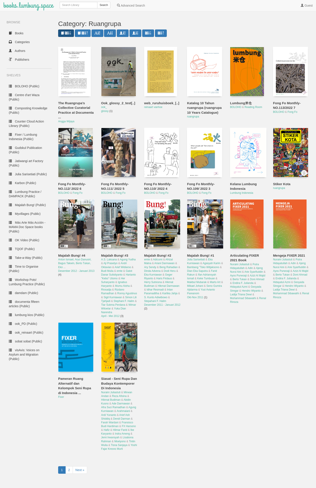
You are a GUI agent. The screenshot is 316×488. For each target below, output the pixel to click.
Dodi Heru (170, 270)
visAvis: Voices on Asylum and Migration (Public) (24, 354)
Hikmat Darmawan (169, 285)
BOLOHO (235, 107)
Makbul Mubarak (196, 282)
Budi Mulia (107, 270)
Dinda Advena (152, 270)
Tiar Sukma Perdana (113, 304)
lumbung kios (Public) (26, 315)
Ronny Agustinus (127, 293)
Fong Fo (292, 111)
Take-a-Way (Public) (25, 258)
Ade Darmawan (121, 403)
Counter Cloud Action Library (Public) (26, 124)
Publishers (19, 59)
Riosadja (106, 289)
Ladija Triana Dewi (241, 294)
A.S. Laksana (109, 259)
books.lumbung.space (28, 5)
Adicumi (157, 259)
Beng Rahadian (169, 267)
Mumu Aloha (122, 285)
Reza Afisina (119, 396)
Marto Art (215, 282)
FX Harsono (129, 426)
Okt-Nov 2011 (195, 297)
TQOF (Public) (22, 249)
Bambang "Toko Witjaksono (203, 267)
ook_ (104, 107)
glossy (105, 111)
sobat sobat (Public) (25, 341)
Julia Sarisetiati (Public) (28, 174)
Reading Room (253, 107)
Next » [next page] (79, 470)
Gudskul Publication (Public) (25, 150)
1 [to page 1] (62, 470)
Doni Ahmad (257, 279)
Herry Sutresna (153, 282)
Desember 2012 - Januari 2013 (76, 270)
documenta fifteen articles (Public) (24, 304)
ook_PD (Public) (23, 323)
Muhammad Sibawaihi (243, 298)
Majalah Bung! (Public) (27, 205)
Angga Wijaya (66, 121)
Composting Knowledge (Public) (28, 110)
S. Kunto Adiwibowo (155, 297)
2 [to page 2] (69, 470)
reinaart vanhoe (153, 107)
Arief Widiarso (123, 267)
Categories (19, 42)
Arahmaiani (123, 411)
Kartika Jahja (169, 293)
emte (120, 270)
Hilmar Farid (120, 429)
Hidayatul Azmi (238, 286)
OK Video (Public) (24, 240)
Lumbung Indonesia (241, 192)
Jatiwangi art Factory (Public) (26, 163)
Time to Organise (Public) (23, 269)
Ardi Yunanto (108, 415)
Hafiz (107, 429)
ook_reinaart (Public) (26, 332)
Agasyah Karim (211, 263)
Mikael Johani (195, 285)
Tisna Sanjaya (119, 445)
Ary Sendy (150, 267)
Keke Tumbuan (206, 278)
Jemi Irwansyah (110, 437)
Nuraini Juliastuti (239, 264)
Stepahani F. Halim (155, 301)
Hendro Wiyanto (251, 290)
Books (16, 33)
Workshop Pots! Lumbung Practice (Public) (27, 282)
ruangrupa (193, 116)
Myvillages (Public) (25, 214)
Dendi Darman (121, 418)
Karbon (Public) (22, 183)
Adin (250, 268)
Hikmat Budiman (110, 399)
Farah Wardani (109, 422)
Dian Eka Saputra (197, 270)
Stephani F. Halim (124, 301)
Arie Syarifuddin (253, 271)
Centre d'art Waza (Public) (24, 97)
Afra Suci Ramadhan (113, 407)
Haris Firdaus (164, 278)
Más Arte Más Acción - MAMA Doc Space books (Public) (27, 227)
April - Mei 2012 (110, 316)
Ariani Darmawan (164, 263)
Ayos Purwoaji (238, 275)
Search (104, 5)
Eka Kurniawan (153, 274)
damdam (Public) (23, 293)
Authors (17, 51)
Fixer (61, 396)
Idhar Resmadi (155, 289)
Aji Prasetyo (111, 263)
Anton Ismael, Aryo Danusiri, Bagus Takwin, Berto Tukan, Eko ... (74, 263)
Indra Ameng (122, 433)
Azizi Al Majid (257, 275)
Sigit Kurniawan (113, 297)
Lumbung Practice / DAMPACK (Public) (25, 194)
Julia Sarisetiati (196, 259)
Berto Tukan (240, 279)
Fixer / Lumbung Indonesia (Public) (23, 137)
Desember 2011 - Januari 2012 (162, 304)
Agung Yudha (128, 259)
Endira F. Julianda (243, 283)
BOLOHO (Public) (24, 86)
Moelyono (120, 441)
